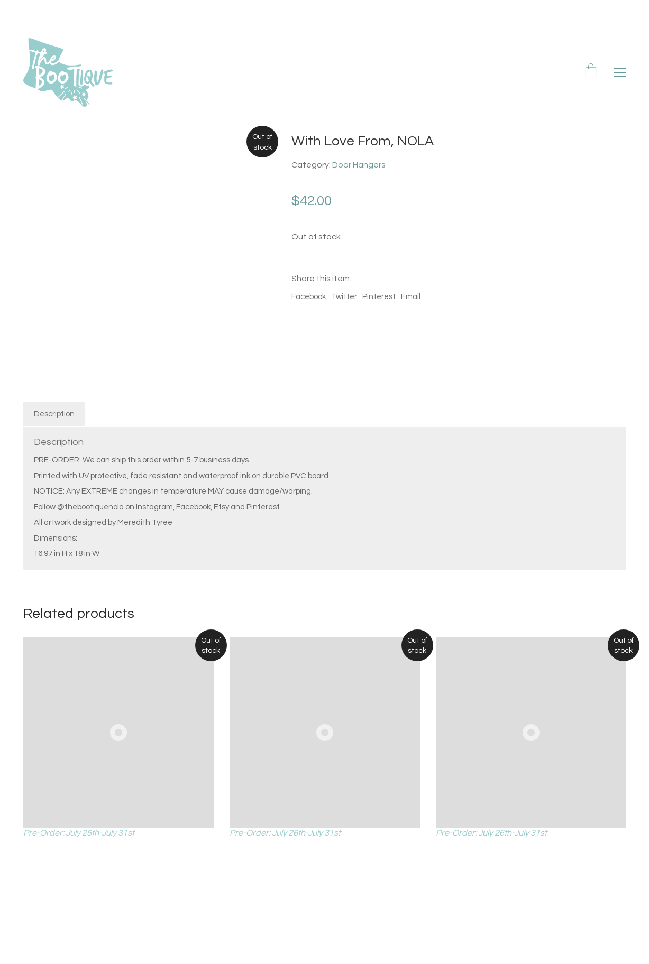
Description (54, 414)
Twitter (344, 297)
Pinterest (379, 297)
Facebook (308, 297)
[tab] (54, 414)
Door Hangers (359, 165)
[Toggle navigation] (620, 72)
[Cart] (590, 72)
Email (411, 297)
